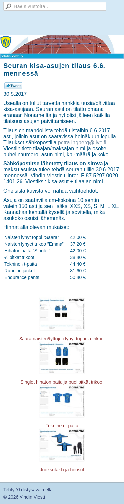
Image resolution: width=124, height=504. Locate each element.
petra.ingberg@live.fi (82, 142)
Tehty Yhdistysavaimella (28, 489)
